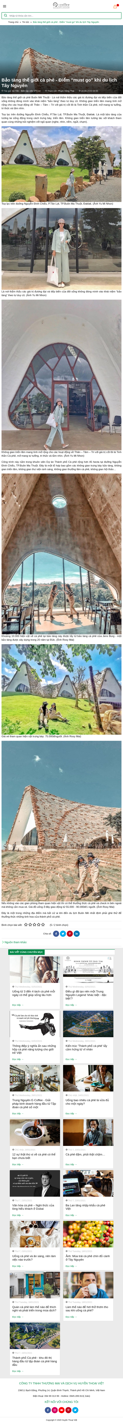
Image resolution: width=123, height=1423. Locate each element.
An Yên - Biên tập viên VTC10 (26, 91)
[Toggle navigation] (4, 6)
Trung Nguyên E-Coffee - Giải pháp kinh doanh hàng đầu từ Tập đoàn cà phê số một (34, 1104)
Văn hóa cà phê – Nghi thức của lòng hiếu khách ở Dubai (33, 1207)
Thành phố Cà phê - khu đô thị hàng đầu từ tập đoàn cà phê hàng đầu (34, 1361)
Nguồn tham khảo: (16, 942)
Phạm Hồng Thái (66, 91)
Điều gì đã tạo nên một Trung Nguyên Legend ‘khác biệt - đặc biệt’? (86, 995)
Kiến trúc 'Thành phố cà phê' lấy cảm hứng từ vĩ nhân (86, 1047)
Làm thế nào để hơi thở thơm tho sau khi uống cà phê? (87, 1308)
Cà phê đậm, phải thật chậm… (85, 1154)
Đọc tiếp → (18, 1005)
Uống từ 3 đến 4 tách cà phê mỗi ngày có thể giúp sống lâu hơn (33, 993)
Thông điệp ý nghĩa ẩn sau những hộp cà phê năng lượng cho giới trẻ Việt (34, 1049)
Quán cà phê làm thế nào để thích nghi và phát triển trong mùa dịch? (34, 1308)
